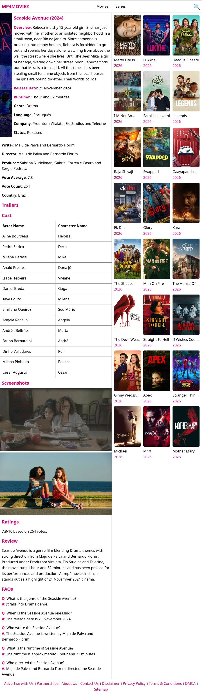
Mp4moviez (15, 6)
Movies (102, 6)
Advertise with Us (19, 683)
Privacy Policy (134, 683)
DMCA (190, 683)
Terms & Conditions (165, 683)
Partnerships (47, 683)
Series (121, 6)
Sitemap (101, 689)
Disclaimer (111, 683)
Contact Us (89, 683)
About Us (69, 683)
